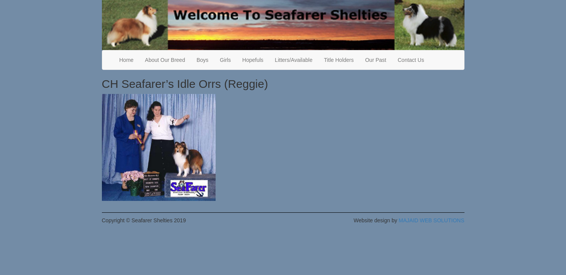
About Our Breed (165, 60)
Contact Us (411, 60)
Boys (202, 60)
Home (126, 60)
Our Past (375, 60)
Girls (225, 60)
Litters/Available (294, 60)
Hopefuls (252, 60)
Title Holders (339, 60)
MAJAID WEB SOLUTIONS (431, 220)
